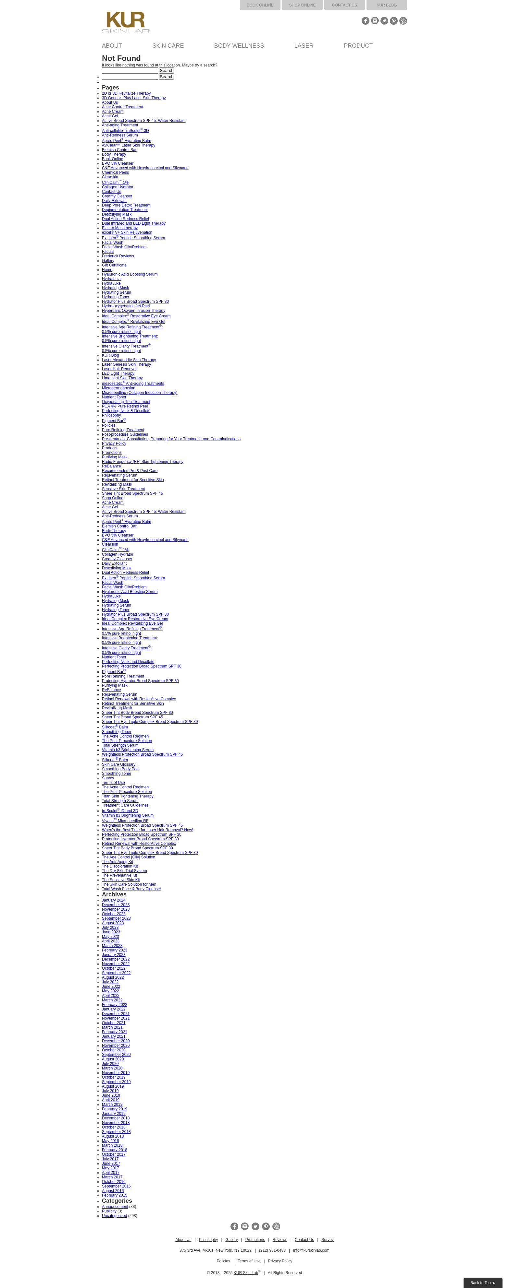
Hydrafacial (111, 279)
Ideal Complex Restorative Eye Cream (136, 316)
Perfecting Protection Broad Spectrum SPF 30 (141, 666)
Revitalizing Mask (117, 484)
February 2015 (114, 1195)
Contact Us (344, 5)
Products (109, 448)
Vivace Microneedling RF (125, 821)
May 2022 (110, 991)
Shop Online (302, 5)
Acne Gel (110, 116)
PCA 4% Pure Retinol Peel (125, 406)
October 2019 (114, 1077)
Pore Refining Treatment (123, 430)
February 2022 (114, 1004)
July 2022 (110, 982)
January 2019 (114, 1113)
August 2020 (113, 1059)
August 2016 (113, 1190)
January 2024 (114, 900)
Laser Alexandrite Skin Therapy (129, 360)
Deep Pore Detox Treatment (126, 205)
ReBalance (111, 466)
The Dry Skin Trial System (124, 871)
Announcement (115, 1206)
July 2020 (110, 1063)
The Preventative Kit (119, 875)
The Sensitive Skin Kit (121, 880)
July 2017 (110, 1159)
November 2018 (116, 1122)
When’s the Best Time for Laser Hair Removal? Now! (147, 830)
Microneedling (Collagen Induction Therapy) (140, 392)
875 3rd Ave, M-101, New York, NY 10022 (216, 1250)
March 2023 (112, 945)
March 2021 (112, 1027)
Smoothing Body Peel (120, 769)
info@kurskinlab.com (311, 1250)
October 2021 (114, 1023)
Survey (108, 778)
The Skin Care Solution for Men (129, 884)
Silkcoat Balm (115, 727)
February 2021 (114, 1032)
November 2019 (116, 1072)
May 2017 (110, 1168)
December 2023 (116, 905)
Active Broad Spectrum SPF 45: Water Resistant (144, 120)
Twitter (384, 21)
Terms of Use (113, 782)
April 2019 (110, 1100)
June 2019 (111, 1095)
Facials (108, 251)
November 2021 (116, 1018)
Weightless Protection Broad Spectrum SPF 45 (142, 754)
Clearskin (110, 177)
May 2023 (110, 936)
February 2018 (114, 1150)
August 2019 (113, 1086)
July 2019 (110, 1091)
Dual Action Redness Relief (125, 219)
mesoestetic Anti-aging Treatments (133, 383)
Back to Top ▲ (483, 1283)
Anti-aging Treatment (120, 125)
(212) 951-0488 (272, 1250)
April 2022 (110, 995)
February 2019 (114, 1109)
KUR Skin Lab (246, 1272)
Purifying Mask (115, 457)
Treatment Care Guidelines (125, 805)
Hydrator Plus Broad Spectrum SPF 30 (135, 301)
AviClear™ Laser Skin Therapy (128, 145)
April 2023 (110, 941)
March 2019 (112, 1104)
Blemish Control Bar (119, 150)
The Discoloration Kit (120, 866)
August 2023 (113, 923)
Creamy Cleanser (117, 196)
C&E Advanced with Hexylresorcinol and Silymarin (145, 168)
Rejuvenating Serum (119, 475)
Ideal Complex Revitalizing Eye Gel (133, 321)
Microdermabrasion (118, 388)
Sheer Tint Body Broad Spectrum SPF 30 (137, 712)
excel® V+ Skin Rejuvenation (127, 232)
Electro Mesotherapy (120, 228)
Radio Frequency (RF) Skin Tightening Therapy (142, 461)
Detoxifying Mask (116, 214)
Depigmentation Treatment (125, 209)
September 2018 (116, 1131)
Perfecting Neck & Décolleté (126, 410)
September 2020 (116, 1054)
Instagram (375, 21)
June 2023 (111, 932)
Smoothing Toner (116, 731)
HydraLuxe (111, 283)
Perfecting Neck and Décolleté (128, 661)
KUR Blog (387, 5)
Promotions (112, 452)
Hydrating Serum (116, 292)
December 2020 (116, 1041)
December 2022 (116, 959)
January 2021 (114, 1036)
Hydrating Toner (116, 297)
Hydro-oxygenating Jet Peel (126, 306)
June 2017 (111, 1163)
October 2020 (114, 1050)
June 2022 (111, 986)
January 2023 (114, 954)
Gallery (108, 260)
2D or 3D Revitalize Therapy (126, 93)
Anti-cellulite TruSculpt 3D (125, 130)
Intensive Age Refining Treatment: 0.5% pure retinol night (132, 329)
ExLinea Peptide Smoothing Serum (133, 238)
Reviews (279, 1239)
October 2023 (114, 914)
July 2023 (110, 927)
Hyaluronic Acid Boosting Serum (129, 274)
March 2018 (112, 1145)
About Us (110, 102)
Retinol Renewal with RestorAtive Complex (139, 699)
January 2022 (114, 1009)
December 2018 (116, 1118)
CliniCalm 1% (115, 182)
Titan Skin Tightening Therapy (128, 796)
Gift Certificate (114, 265)
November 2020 (116, 1045)
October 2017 (114, 1154)
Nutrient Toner (114, 397)
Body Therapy (114, 154)
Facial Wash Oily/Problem (124, 247)
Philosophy (111, 415)
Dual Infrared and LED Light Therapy (134, 223)
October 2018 (114, 1127)
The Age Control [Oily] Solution (128, 857)
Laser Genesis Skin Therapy (126, 364)
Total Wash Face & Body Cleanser (131, 889)
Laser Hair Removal (119, 369)
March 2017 (112, 1177)
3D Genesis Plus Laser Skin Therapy (134, 98)
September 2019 (116, 1082)
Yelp (403, 21)
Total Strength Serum (120, 745)
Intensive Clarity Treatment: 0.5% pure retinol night (127, 348)
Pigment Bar (114, 421)
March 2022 (112, 1000)
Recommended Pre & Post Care (129, 470)
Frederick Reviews (118, 256)
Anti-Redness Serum (120, 135)
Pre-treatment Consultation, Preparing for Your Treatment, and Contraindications (171, 439)
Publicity (109, 1211)
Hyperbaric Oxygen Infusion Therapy (133, 310)
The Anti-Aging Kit (117, 861)
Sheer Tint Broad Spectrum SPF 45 (132, 493)
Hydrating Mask (115, 288)
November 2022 (116, 964)
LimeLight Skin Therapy (122, 378)
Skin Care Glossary (118, 764)
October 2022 (114, 968)
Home (107, 269)
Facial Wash (112, 242)
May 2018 (110, 1141)
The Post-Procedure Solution (127, 741)
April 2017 (110, 1172)
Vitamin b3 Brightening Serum (128, 750)
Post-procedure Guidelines (125, 434)
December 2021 (116, 1013)
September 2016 (116, 1186)
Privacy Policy (114, 443)
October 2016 (114, 1181)
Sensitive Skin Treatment (123, 489)
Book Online (260, 5)
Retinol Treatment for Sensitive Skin (133, 480)
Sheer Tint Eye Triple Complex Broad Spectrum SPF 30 (150, 721)
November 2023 (116, 909)
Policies (108, 425)
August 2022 (113, 977)
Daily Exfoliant (114, 200)
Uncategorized (114, 1215)
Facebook (365, 21)
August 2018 (113, 1136)
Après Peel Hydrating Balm (126, 140)
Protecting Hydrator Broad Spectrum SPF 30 (140, 681)
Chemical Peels (115, 172)
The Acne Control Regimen (125, 736)
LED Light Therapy (118, 373)
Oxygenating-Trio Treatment (126, 401)
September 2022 (116, 973)
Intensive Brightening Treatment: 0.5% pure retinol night (130, 338)
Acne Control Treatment (122, 107)
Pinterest (394, 21)
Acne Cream (113, 111)
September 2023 (116, 918)
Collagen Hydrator (117, 187)
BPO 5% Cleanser (117, 163)
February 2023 (114, 950)
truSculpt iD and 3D (120, 811)
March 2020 (112, 1068)
